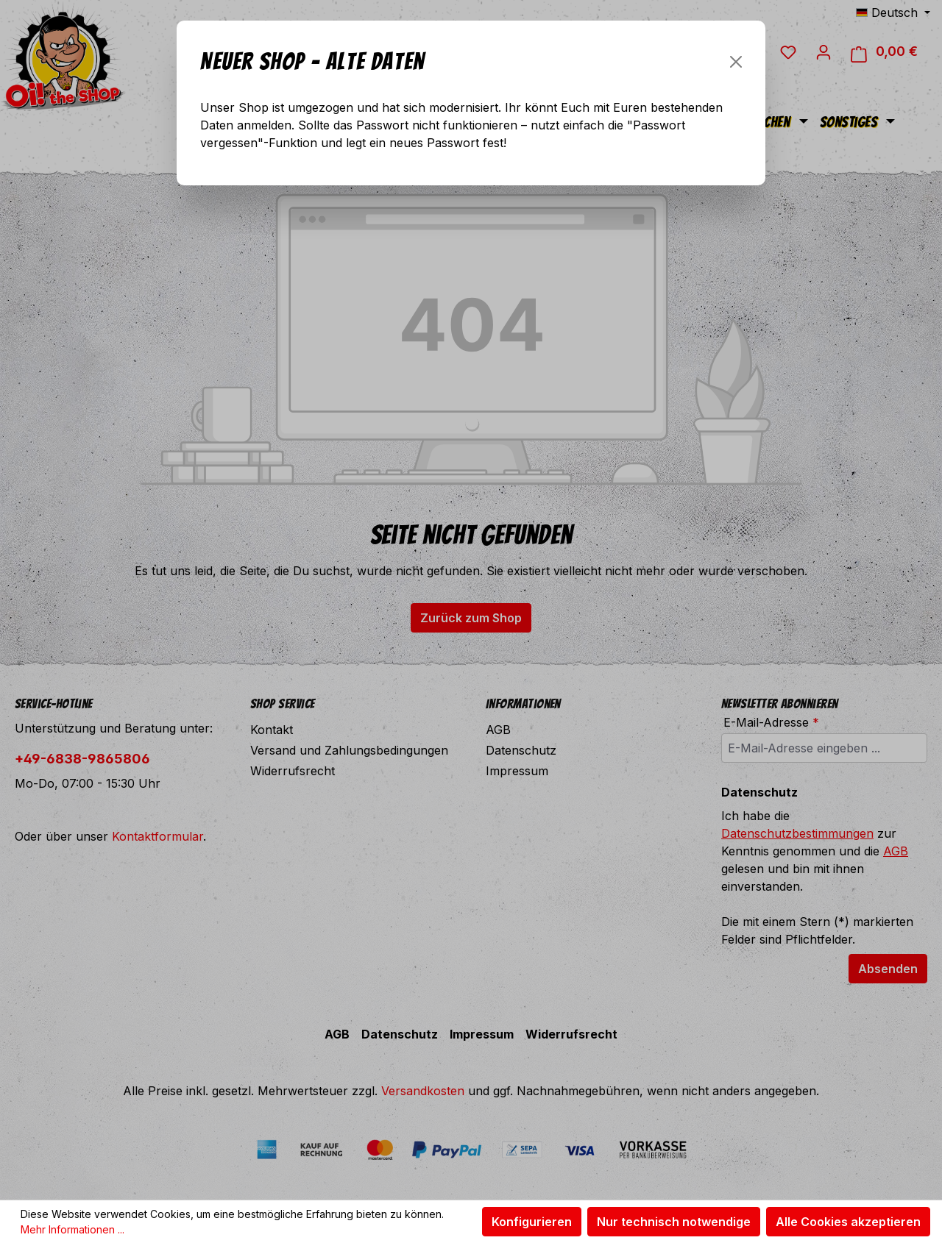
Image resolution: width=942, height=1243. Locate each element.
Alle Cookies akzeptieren (848, 1221)
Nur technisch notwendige (674, 1221)
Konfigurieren (532, 1221)
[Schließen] (736, 62)
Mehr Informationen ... (72, 1229)
